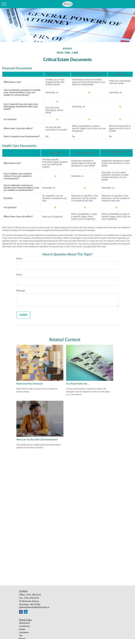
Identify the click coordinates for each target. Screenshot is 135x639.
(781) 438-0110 (33, 595)
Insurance (24, 632)
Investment (24, 626)
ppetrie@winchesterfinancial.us (34, 607)
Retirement (24, 623)
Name (19, 258)
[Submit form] (23, 315)
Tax (20, 635)
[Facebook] (21, 612)
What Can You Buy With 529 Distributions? (37, 439)
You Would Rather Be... (77, 384)
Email (19, 274)
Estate (22, 629)
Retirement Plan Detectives (29, 384)
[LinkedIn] (26, 612)
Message (20, 290)
